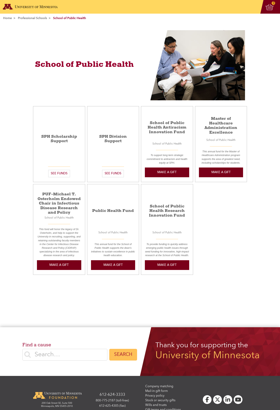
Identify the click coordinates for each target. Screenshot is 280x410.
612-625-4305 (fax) (112, 405)
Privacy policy (154, 395)
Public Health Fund (113, 210)
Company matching (159, 386)
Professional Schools (32, 18)
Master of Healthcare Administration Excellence (221, 125)
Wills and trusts (156, 405)
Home (7, 18)
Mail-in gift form (156, 391)
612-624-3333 (112, 395)
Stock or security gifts (160, 400)
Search (123, 354)
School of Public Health (69, 18)
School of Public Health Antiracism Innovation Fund (167, 127)
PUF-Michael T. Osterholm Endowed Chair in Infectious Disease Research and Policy (59, 203)
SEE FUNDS (59, 173)
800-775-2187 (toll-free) (112, 400)
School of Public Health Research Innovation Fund (167, 211)
